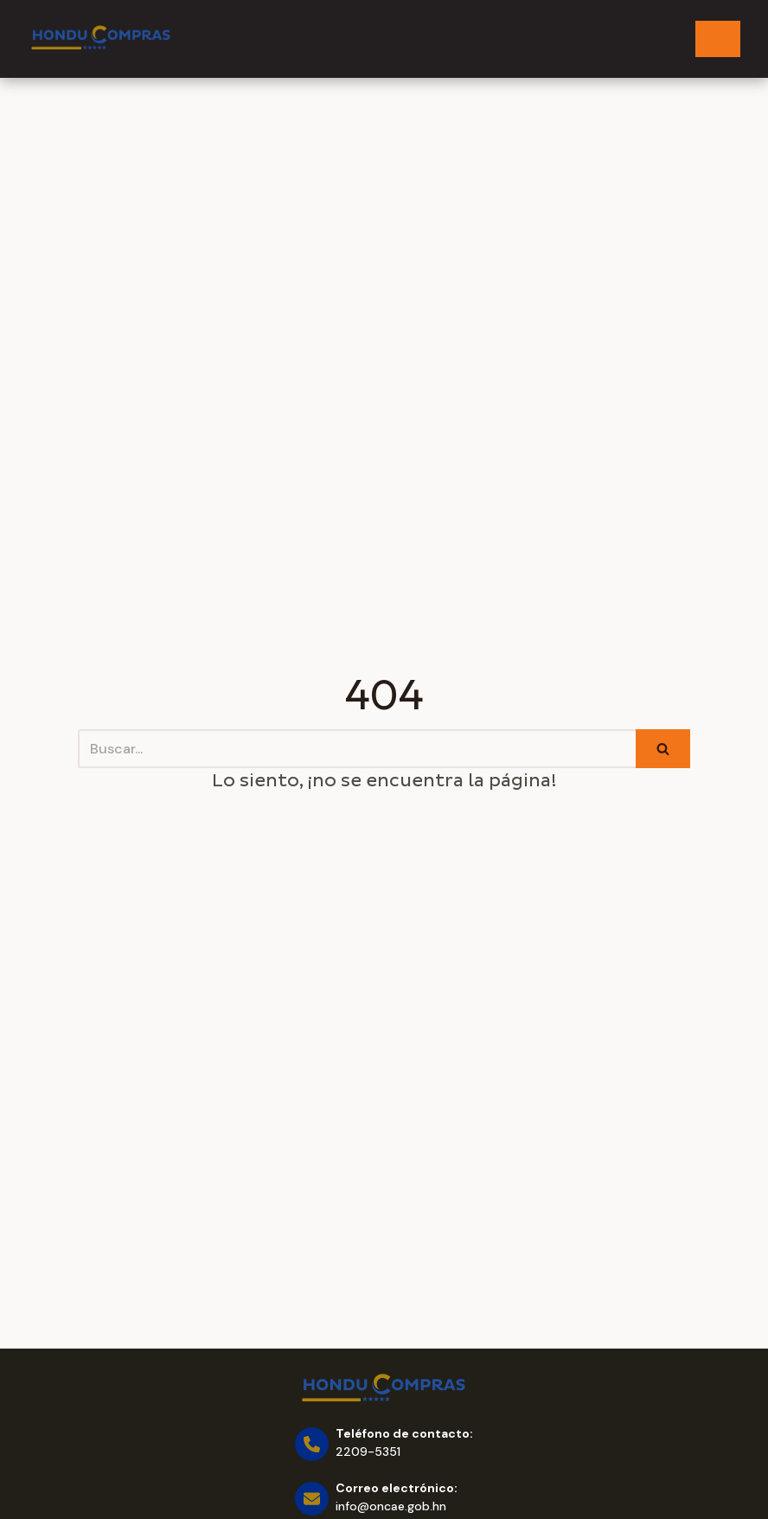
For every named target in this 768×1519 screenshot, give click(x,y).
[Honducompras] (101, 38)
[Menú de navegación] (717, 39)
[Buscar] (357, 748)
